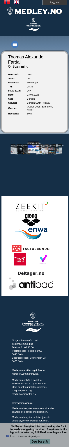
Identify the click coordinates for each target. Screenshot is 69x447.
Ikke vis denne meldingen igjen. (25, 436)
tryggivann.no (58, 145)
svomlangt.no (39, 145)
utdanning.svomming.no (45, 145)
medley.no (14, 146)
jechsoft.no (20, 145)
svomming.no (33, 143)
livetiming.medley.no (26, 145)
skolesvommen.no (52, 145)
